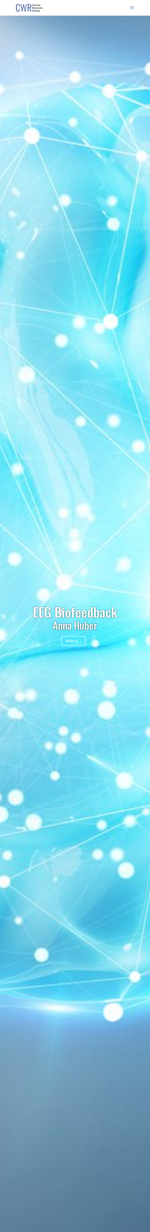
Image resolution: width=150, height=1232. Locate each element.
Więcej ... (73, 640)
